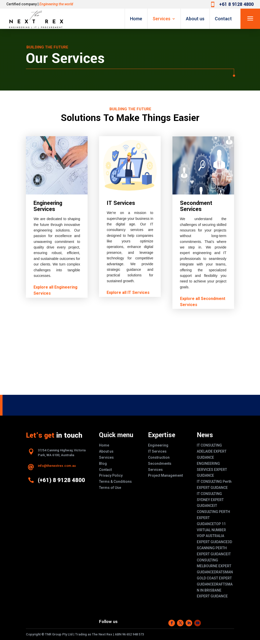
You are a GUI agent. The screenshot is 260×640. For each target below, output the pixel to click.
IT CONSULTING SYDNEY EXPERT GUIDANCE (210, 500)
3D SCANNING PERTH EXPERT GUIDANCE (214, 548)
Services (161, 18)
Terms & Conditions (115, 481)
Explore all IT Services (128, 292)
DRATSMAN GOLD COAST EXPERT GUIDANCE (215, 578)
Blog (103, 463)
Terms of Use (110, 488)
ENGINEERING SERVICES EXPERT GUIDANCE (212, 469)
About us (195, 18)
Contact (223, 18)
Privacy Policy (111, 475)
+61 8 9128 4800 (236, 4)
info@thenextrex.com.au (57, 466)
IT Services (157, 451)
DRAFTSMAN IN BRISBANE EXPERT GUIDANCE (215, 590)
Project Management (165, 475)
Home (136, 18)
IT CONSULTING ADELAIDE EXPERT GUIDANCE (211, 451)
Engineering (158, 445)
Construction (159, 457)
